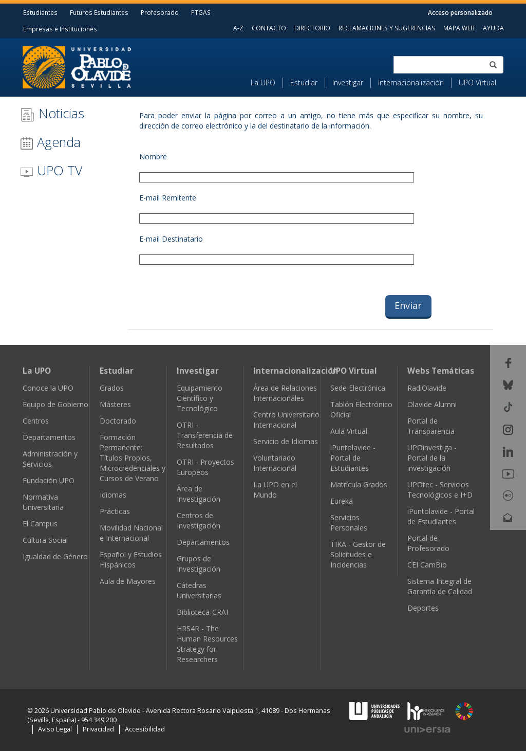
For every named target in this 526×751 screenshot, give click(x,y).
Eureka (341, 501)
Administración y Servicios (50, 459)
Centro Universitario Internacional (286, 420)
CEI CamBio (427, 565)
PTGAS (201, 12)
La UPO (263, 82)
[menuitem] (267, 83)
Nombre (153, 156)
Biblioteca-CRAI (202, 612)
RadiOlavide (426, 388)
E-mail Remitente (167, 198)
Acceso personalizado (460, 12)
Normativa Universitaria (43, 502)
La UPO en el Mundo (275, 490)
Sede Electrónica (357, 388)
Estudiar (303, 82)
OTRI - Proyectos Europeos (205, 467)
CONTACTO (269, 28)
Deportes (423, 608)
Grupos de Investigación (198, 564)
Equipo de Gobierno (55, 404)
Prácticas (115, 511)
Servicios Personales (348, 522)
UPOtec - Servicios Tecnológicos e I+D (440, 490)
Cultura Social (45, 540)
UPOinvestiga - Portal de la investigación (432, 458)
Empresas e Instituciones (60, 29)
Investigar (347, 82)
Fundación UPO (48, 480)
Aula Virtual (348, 431)
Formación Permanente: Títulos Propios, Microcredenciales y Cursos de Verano (132, 457)
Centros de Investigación (198, 520)
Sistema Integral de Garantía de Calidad (439, 586)
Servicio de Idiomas (285, 441)
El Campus (40, 523)
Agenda (50, 142)
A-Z (238, 28)
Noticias (52, 113)
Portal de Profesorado (428, 543)
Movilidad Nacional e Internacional (131, 533)
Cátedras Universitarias (199, 590)
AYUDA (493, 28)
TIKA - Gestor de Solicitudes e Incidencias (358, 554)
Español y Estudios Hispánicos (131, 559)
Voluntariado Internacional (274, 463)
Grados (112, 388)
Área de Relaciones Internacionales (285, 393)
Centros (36, 421)
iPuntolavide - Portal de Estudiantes (352, 458)
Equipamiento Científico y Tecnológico (199, 398)
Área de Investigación (198, 494)
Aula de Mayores (128, 581)
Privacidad (98, 729)
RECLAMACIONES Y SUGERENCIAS (387, 28)
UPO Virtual (477, 82)
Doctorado (118, 421)
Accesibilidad (145, 729)
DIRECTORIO (312, 28)
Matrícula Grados (358, 484)
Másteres (115, 404)
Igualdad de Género (55, 556)
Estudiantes (40, 12)
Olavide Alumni (432, 404)
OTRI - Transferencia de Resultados (205, 435)
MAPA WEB (459, 28)
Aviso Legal (55, 729)
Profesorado (160, 12)
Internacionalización (411, 82)
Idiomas (113, 495)
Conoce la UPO (48, 388)
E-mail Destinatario (171, 239)
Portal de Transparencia (431, 426)
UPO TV (51, 170)
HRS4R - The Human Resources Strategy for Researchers (207, 644)
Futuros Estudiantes (99, 12)
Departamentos (49, 437)
